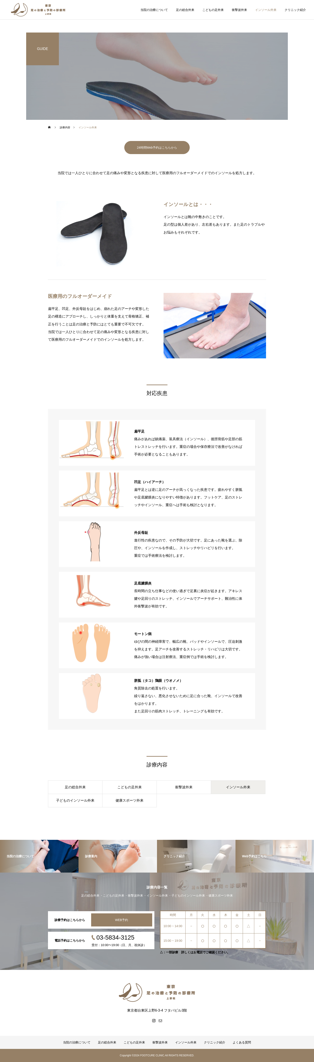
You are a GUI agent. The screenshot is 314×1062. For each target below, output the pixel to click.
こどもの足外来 (213, 10)
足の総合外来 (185, 10)
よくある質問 (242, 1042)
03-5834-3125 (115, 937)
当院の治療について (154, 10)
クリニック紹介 (295, 10)
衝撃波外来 (239, 10)
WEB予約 (121, 920)
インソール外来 (265, 10)
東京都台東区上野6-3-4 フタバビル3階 (157, 1010)
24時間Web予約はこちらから (157, 147)
